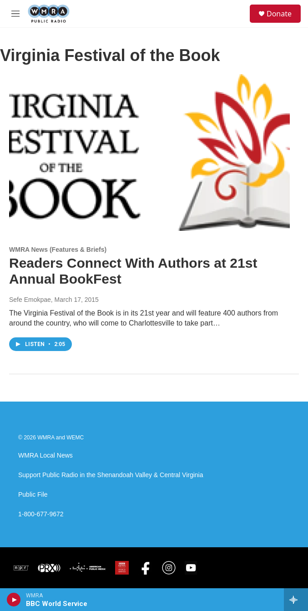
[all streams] (296, 599)
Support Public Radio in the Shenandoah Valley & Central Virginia (110, 475)
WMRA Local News (45, 455)
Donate (279, 14)
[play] (14, 599)
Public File (33, 494)
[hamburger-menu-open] (15, 14)
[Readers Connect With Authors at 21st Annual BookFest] (149, 152)
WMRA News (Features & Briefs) (57, 249)
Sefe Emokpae (30, 299)
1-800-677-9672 (41, 514)
